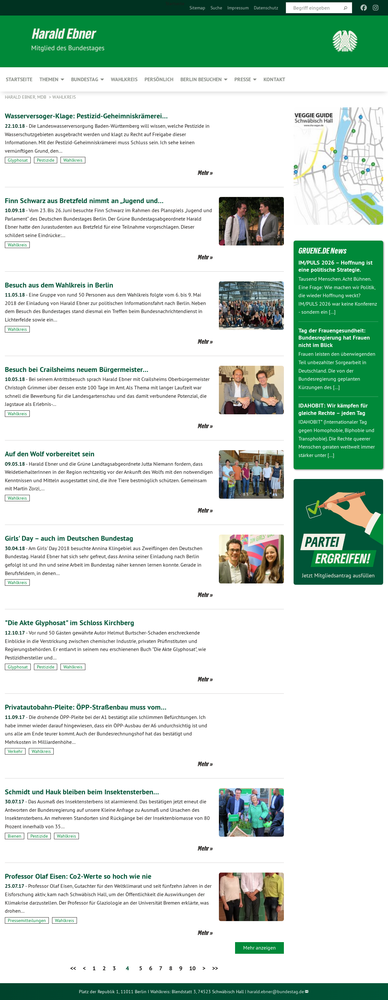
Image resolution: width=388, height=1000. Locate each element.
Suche (216, 8)
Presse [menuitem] (242, 79)
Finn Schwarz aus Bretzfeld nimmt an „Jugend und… (90, 200)
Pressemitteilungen (27, 920)
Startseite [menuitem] (175, 3)
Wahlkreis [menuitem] (124, 79)
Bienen (14, 836)
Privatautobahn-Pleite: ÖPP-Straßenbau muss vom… (91, 707)
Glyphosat (18, 160)
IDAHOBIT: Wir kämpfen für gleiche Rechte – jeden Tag (332, 409)
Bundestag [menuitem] (84, 79)
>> (215, 968)
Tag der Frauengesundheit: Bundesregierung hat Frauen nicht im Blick (334, 338)
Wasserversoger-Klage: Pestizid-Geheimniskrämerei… (92, 116)
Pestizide (45, 160)
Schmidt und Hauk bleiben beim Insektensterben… (87, 792)
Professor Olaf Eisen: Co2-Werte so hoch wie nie (83, 876)
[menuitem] (197, 8)
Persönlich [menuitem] (159, 79)
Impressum (238, 8)
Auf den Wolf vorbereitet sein (53, 454)
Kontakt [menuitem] (274, 79)
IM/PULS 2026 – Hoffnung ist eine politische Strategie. (335, 266)
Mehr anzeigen (259, 947)
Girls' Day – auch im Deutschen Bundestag (73, 538)
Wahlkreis (64, 97)
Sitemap (197, 8)
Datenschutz (266, 8)
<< (73, 968)
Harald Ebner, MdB (26, 97)
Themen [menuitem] (49, 79)
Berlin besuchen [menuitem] (201, 79)
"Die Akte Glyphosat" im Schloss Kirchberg (74, 622)
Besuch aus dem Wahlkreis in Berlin (63, 285)
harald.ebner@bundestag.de (275, 992)
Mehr (203, 172)
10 (192, 968)
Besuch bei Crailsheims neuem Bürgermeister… (81, 369)
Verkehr (15, 751)
